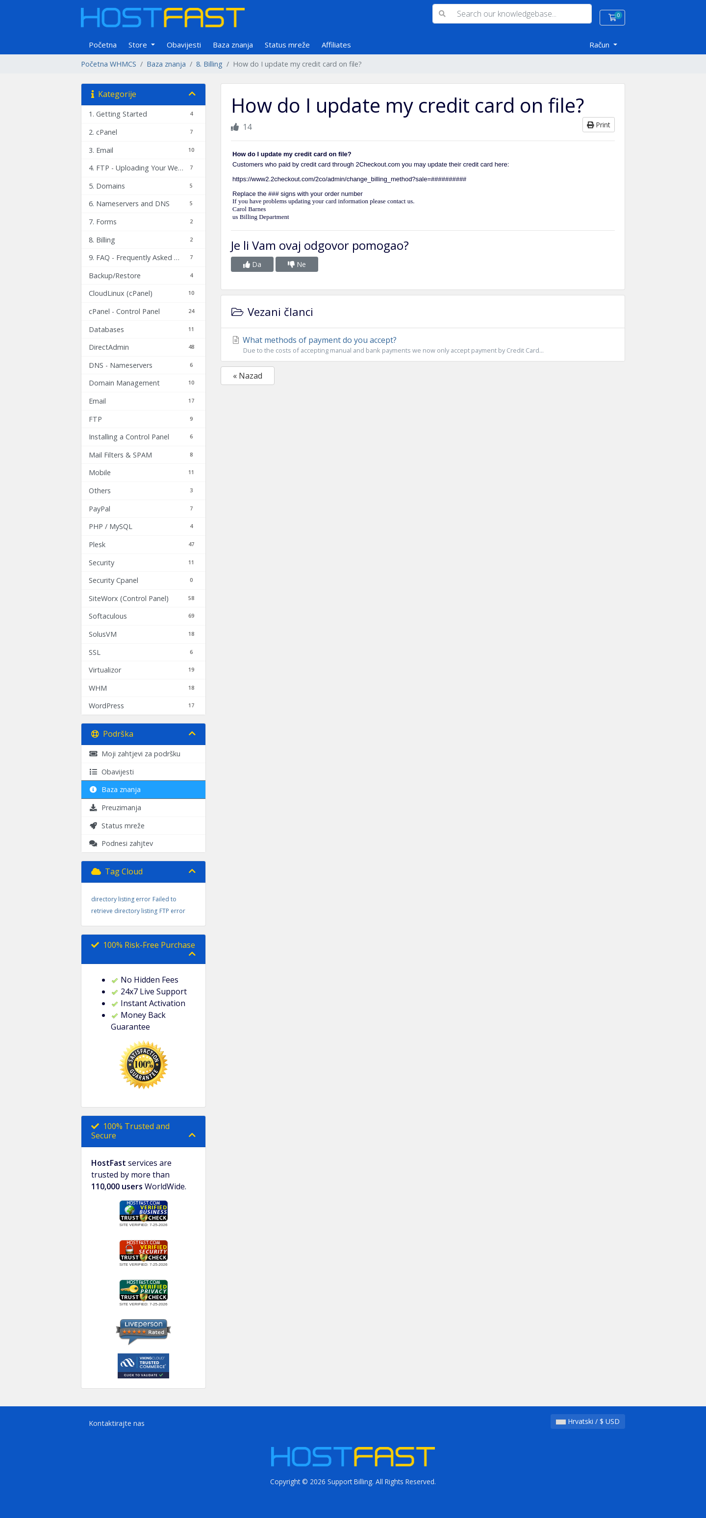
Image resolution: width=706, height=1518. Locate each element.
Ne (297, 264)
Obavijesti (184, 44)
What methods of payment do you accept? (423, 345)
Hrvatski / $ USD (588, 1421)
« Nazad (247, 375)
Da (252, 264)
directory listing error (121, 899)
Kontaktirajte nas (117, 1423)
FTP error (172, 911)
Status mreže (287, 44)
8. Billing (209, 64)
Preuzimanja (115, 807)
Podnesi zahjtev (121, 843)
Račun (600, 44)
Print (598, 124)
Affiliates (336, 44)
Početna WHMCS (108, 64)
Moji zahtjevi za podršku (134, 753)
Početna (103, 44)
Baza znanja (233, 44)
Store (138, 44)
